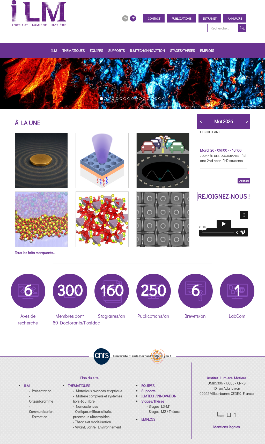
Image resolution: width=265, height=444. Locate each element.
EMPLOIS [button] (207, 50)
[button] (10, 83)
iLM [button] (54, 50)
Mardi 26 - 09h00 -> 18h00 (220, 150)
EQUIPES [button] (96, 50)
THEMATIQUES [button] (73, 50)
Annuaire (235, 18)
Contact (154, 18)
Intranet (209, 18)
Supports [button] (116, 50)
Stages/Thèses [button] (182, 50)
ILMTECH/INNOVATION (147, 50)
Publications (182, 18)
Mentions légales (226, 426)
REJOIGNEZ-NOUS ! (224, 196)
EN (125, 18)
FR (133, 18)
